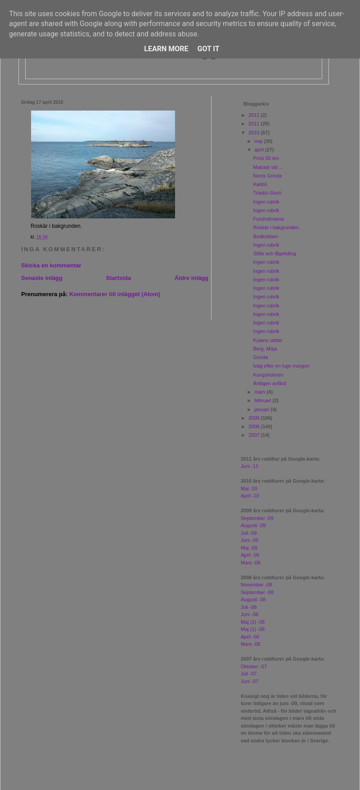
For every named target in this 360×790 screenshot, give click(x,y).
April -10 (250, 495)
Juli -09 (248, 533)
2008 (254, 426)
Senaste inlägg (42, 278)
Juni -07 (249, 681)
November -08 (256, 584)
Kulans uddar (267, 340)
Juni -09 (249, 540)
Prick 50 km (266, 158)
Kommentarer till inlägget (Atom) (114, 294)
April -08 (250, 636)
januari (262, 409)
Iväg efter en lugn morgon (281, 365)
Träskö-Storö (267, 192)
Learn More (166, 48)
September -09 (257, 518)
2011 (254, 123)
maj (259, 141)
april (259, 149)
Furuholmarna (268, 219)
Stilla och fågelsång (274, 253)
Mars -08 (250, 644)
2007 (254, 435)
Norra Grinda (267, 175)
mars (260, 392)
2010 (254, 132)
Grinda (260, 357)
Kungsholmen (268, 374)
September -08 (257, 592)
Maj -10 (249, 488)
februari (263, 400)
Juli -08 (248, 607)
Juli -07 (248, 673)
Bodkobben (265, 236)
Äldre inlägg (191, 278)
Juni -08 (249, 614)
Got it (208, 48)
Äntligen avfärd (269, 383)
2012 (254, 115)
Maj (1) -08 (253, 629)
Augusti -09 (253, 525)
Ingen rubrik (266, 201)
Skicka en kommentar (51, 265)
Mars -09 (250, 562)
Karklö (260, 184)
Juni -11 (249, 466)
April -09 (250, 555)
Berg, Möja (265, 348)
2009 (254, 418)
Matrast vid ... (268, 167)
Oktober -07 (254, 666)
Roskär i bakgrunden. (276, 227)
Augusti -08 (253, 599)
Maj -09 (249, 547)
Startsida (118, 278)
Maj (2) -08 (253, 622)
